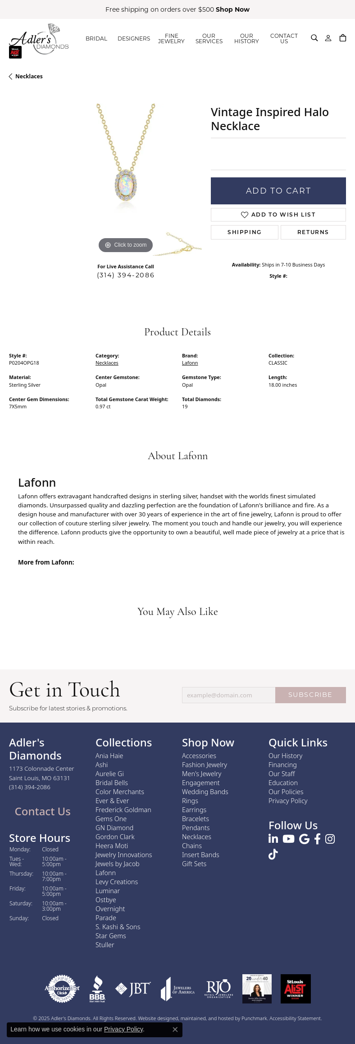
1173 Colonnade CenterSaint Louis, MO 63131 (41, 777)
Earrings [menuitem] (194, 809)
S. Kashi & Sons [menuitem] (118, 926)
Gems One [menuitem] (111, 818)
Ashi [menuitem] (102, 764)
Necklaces (29, 76)
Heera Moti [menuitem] (112, 845)
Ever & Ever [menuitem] (112, 800)
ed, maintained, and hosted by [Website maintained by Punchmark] (207, 1017)
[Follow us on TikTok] (273, 854)
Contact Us (41, 811)
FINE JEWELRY (171, 38)
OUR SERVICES (209, 38)
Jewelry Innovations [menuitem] (124, 854)
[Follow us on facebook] (317, 839)
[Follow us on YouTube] (288, 839)
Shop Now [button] (233, 9)
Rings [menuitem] (190, 800)
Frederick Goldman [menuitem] (123, 809)
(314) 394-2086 (126, 275)
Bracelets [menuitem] (195, 818)
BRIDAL (96, 38)
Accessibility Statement (295, 1017)
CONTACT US (284, 38)
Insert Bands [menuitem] (200, 854)
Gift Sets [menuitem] (194, 863)
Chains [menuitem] (192, 845)
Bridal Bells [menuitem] (112, 782)
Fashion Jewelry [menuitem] (204, 764)
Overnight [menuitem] (110, 908)
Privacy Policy (123, 1029)
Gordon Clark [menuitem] (115, 836)
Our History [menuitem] (285, 755)
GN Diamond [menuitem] (114, 827)
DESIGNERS (134, 38)
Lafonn (190, 362)
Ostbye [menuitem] (106, 899)
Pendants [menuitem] (196, 827)
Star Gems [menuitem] (111, 935)
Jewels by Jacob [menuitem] (118, 863)
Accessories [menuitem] (199, 755)
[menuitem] (62, 988)
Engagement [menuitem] (201, 782)
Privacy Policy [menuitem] (288, 800)
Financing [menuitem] (283, 764)
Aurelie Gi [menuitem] (110, 773)
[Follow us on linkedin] (273, 839)
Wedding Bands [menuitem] (205, 791)
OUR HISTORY (246, 38)
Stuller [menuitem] (105, 944)
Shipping (245, 232)
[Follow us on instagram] (330, 839)
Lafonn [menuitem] (106, 872)
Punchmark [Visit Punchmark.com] (254, 1017)
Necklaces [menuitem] (196, 836)
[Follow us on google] (304, 839)
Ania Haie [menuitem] (109, 755)
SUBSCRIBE (310, 695)
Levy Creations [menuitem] (117, 881)
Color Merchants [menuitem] (120, 791)
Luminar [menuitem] (108, 890)
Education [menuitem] (283, 782)
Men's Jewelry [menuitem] (201, 773)
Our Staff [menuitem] (282, 773)
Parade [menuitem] (106, 917)
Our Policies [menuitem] (286, 791)
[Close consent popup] (175, 1029)
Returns (313, 232)
